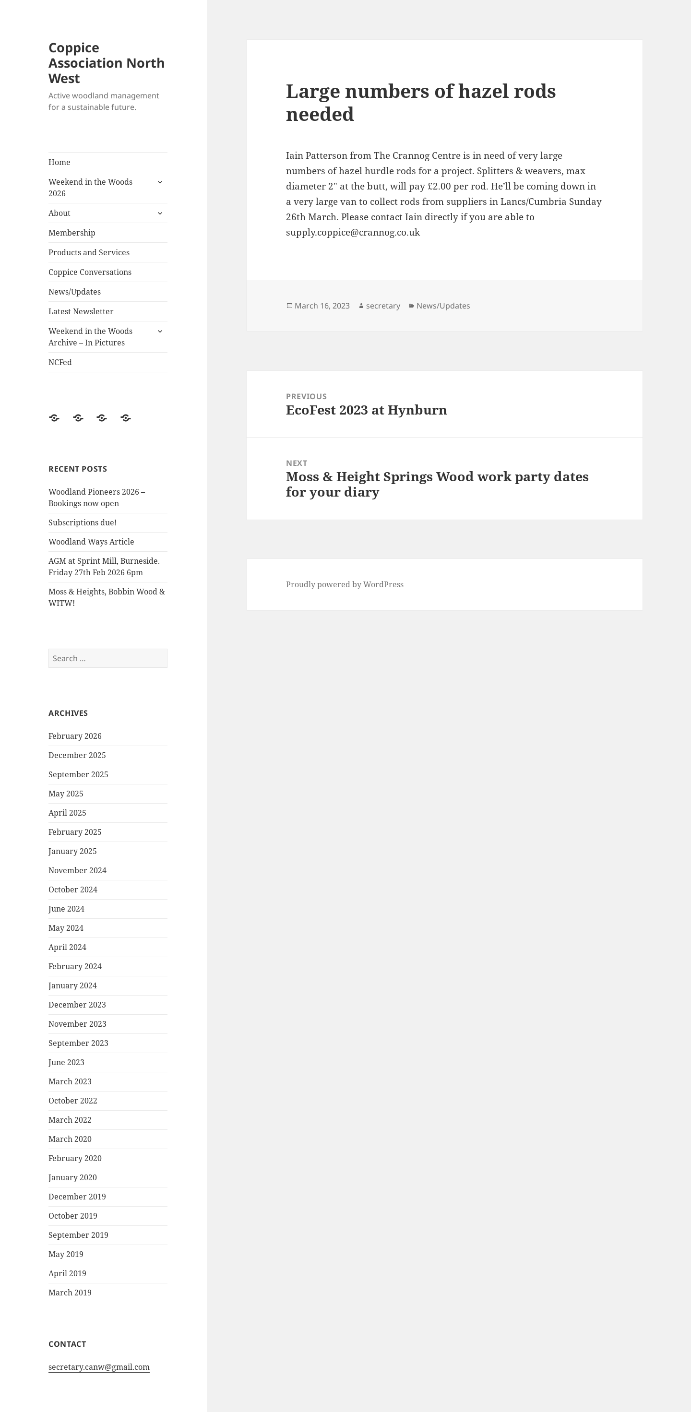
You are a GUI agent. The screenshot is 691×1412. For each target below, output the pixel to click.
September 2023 (78, 1043)
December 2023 (77, 1004)
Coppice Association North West (106, 62)
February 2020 (75, 1158)
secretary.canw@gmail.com (99, 1367)
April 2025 (67, 812)
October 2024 (72, 889)
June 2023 (66, 1062)
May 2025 (65, 793)
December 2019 (77, 1196)
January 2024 (72, 985)
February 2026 (75, 736)
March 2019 (70, 1292)
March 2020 (70, 1139)
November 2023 (77, 1024)
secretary (383, 305)
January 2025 (72, 851)
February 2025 (75, 832)
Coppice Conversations (89, 272)
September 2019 (78, 1235)
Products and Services (89, 252)
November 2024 (77, 870)
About (59, 213)
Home (59, 162)
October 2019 (72, 1215)
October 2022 (72, 1100)
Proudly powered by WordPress (345, 584)
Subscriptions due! (82, 522)
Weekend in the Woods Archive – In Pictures (90, 337)
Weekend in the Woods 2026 (90, 188)
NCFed (60, 362)
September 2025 (78, 774)
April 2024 (67, 947)
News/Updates (74, 291)
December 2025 (77, 755)
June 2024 (66, 908)
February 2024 (75, 966)
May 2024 (65, 928)
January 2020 (72, 1177)
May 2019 (65, 1254)
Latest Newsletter (81, 311)
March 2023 (70, 1081)
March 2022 (70, 1120)
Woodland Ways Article (91, 541)
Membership (71, 232)
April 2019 (67, 1273)
